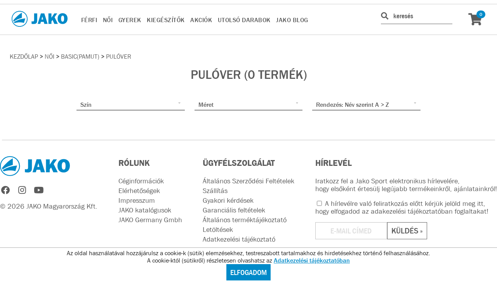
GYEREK (129, 19)
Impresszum (136, 200)
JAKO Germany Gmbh (150, 220)
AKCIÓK (201, 19)
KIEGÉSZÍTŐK (166, 19)
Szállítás (215, 191)
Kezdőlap (24, 56)
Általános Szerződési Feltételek (248, 181)
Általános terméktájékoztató (245, 220)
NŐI (108, 19)
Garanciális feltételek (234, 210)
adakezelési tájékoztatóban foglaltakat (429, 211)
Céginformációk (141, 181)
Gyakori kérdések (228, 200)
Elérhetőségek (139, 191)
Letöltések (218, 229)
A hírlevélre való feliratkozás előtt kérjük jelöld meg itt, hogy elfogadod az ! (401, 207)
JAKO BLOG (292, 19)
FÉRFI (89, 19)
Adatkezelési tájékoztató (239, 239)
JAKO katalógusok (144, 210)
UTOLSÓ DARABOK (244, 19)
